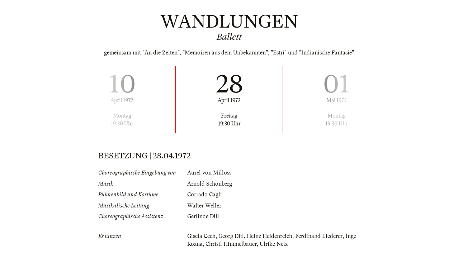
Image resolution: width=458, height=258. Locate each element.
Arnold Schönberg (209, 184)
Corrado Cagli (204, 194)
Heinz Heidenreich (269, 236)
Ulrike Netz (274, 244)
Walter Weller (204, 205)
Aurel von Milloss (209, 172)
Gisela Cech (201, 236)
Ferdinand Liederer (319, 236)
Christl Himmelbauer (231, 244)
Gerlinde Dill (203, 216)
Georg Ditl (231, 236)
